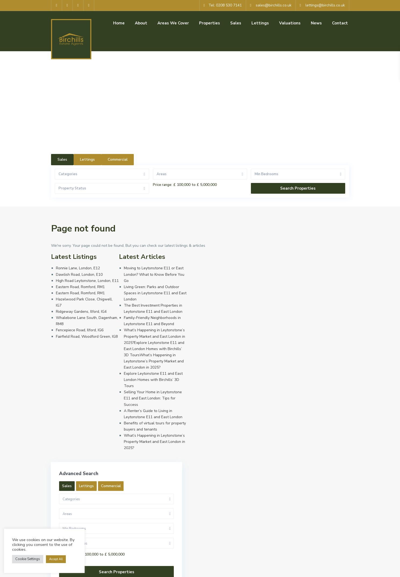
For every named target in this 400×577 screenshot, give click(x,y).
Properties (209, 23)
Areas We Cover (173, 23)
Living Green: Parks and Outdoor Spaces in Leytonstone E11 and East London (155, 293)
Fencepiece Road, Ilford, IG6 (79, 330)
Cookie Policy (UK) (289, 569)
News (316, 23)
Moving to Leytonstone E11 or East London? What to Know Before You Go (154, 274)
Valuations (290, 23)
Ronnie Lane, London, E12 (78, 268)
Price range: (162, 185)
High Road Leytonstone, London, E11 (87, 280)
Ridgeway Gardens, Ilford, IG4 (81, 311)
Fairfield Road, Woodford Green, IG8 (87, 336)
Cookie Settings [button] (27, 559)
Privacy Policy (254, 569)
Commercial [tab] (118, 159)
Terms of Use (224, 569)
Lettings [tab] (87, 159)
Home (119, 23)
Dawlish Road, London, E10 (79, 274)
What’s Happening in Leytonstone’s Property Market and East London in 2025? (154, 441)
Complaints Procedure (330, 569)
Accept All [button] (56, 559)
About (141, 23)
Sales (235, 23)
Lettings (260, 23)
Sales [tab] (62, 159)
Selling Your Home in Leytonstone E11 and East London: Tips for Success (153, 398)
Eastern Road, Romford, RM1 (80, 286)
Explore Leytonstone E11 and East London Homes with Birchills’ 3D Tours (153, 379)
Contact (340, 23)
